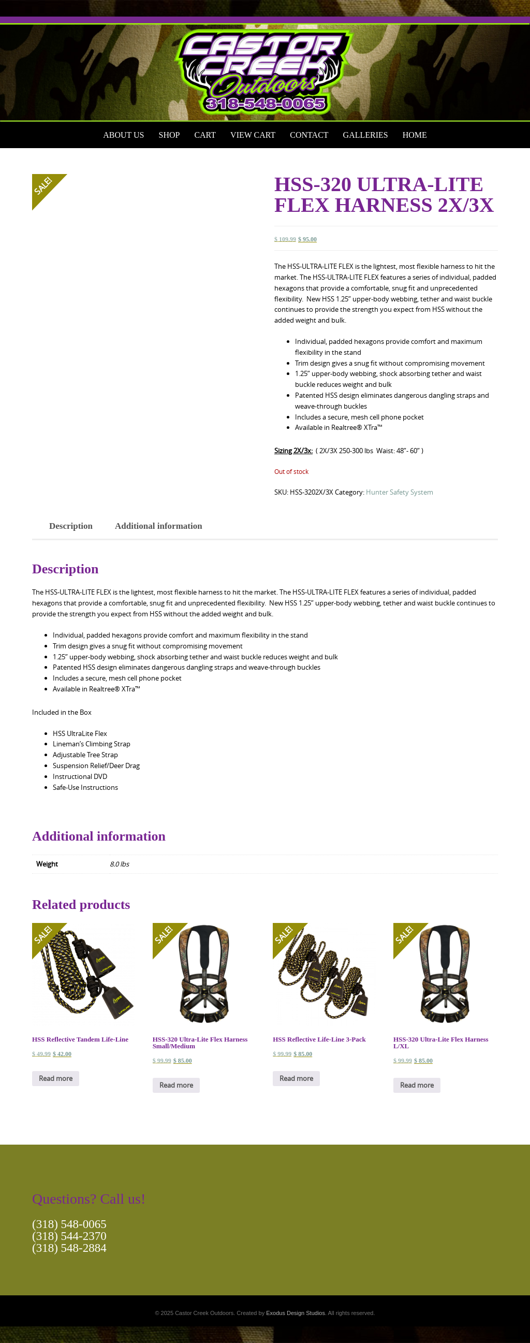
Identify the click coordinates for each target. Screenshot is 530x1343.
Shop (169, 135)
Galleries (365, 135)
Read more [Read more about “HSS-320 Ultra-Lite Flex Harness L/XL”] (417, 1085)
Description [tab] (71, 526)
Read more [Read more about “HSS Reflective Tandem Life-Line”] (55, 1078)
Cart (205, 135)
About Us (123, 135)
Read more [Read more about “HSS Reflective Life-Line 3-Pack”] (296, 1078)
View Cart (252, 135)
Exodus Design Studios (295, 1313)
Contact (309, 135)
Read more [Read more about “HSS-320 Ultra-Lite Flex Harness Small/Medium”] (176, 1085)
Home (415, 135)
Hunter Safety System (399, 492)
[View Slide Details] (265, 69)
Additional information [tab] (158, 526)
